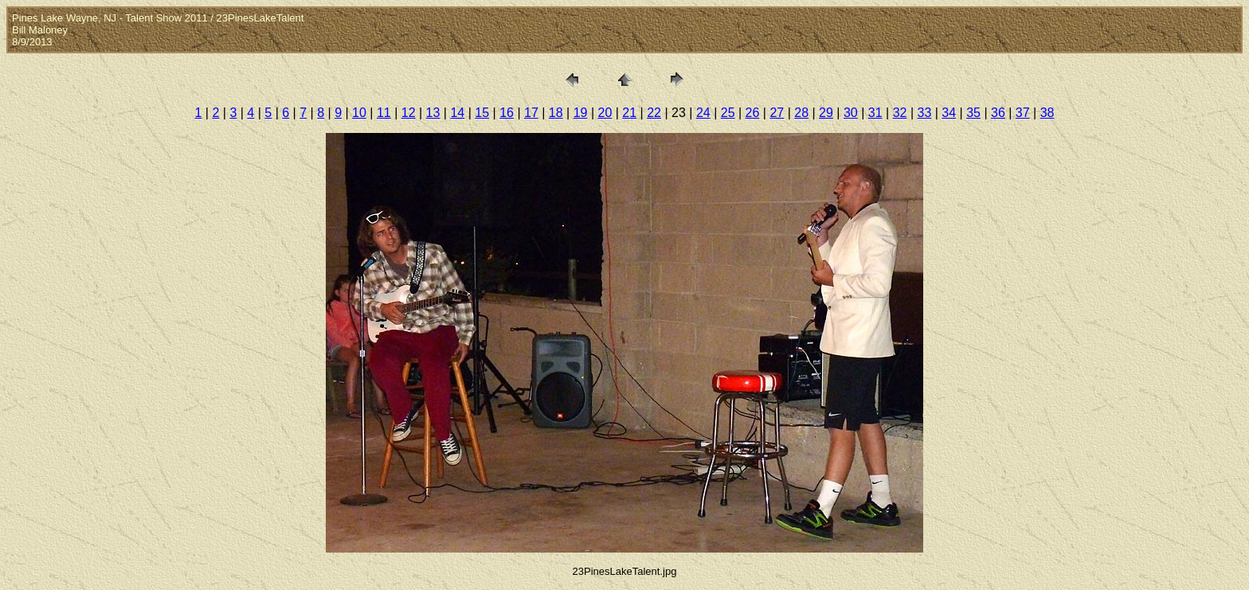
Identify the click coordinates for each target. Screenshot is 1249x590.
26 (753, 112)
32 (900, 112)
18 (556, 112)
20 (605, 112)
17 (531, 112)
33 (924, 112)
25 (728, 112)
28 (801, 112)
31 (875, 112)
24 (703, 112)
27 (776, 112)
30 (851, 112)
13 (433, 112)
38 (1047, 112)
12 (408, 112)
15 (482, 112)
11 (384, 112)
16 (506, 112)
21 (629, 112)
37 (1023, 112)
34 (949, 112)
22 (654, 112)
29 (826, 112)
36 (998, 112)
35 (973, 112)
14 (457, 112)
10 (359, 112)
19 (581, 112)
